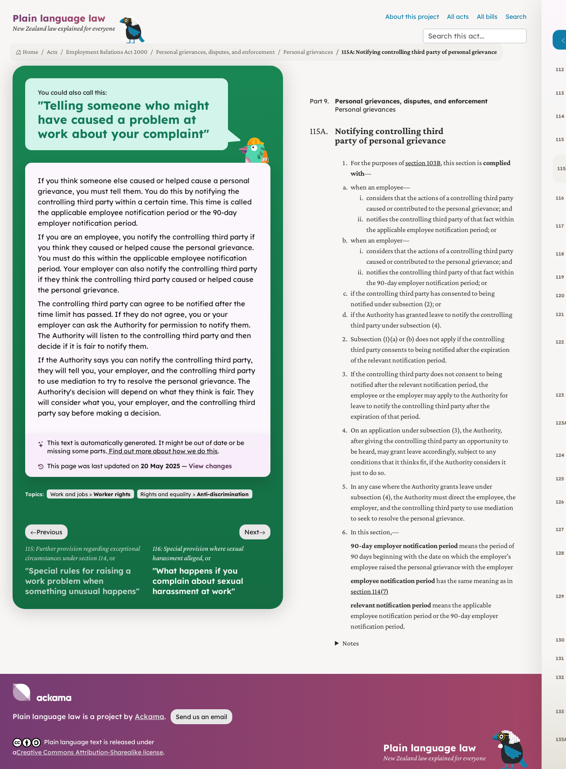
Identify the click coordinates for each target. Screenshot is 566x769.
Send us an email (201, 717)
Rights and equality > (194, 494)
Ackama (149, 716)
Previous (46, 532)
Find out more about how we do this (162, 451)
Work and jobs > (90, 494)
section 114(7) (369, 591)
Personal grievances (308, 51)
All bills (487, 16)
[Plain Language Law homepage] (64, 28)
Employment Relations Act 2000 (106, 51)
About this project (412, 16)
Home (27, 51)
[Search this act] (475, 36)
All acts (458, 16)
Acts (52, 51)
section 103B (423, 163)
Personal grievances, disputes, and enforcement (215, 51)
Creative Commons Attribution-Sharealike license (90, 752)
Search (516, 16)
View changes (210, 466)
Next (254, 532)
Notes (350, 643)
